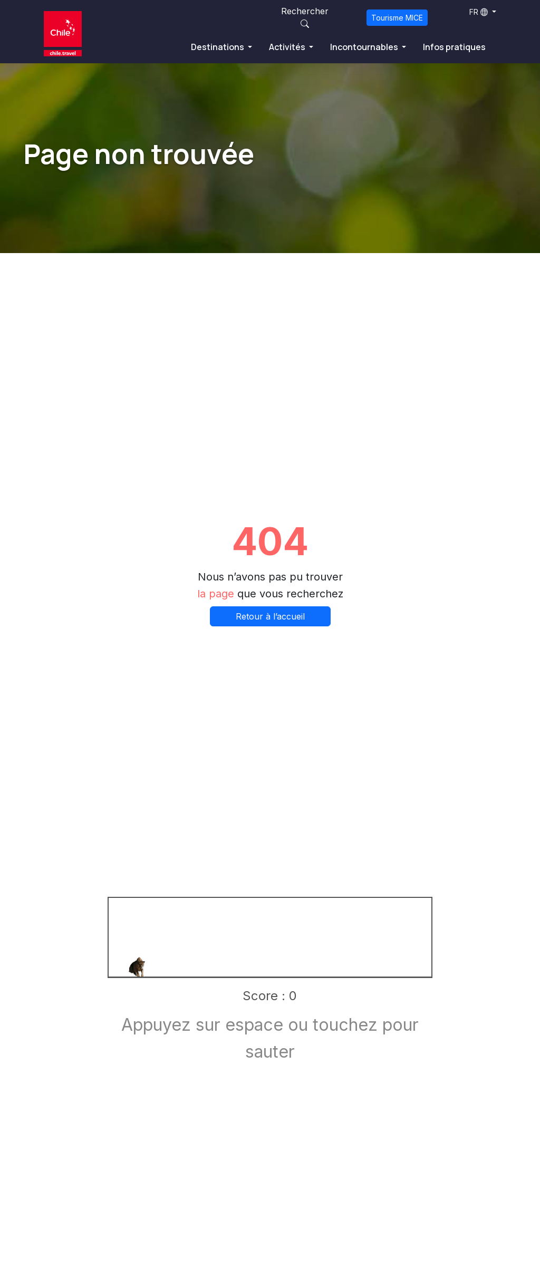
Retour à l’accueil (270, 616)
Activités (288, 47)
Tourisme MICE (397, 17)
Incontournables (365, 47)
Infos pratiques (454, 47)
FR (478, 11)
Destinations (218, 47)
